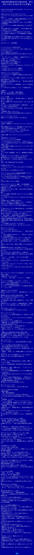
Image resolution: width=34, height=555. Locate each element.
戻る (17, 553)
